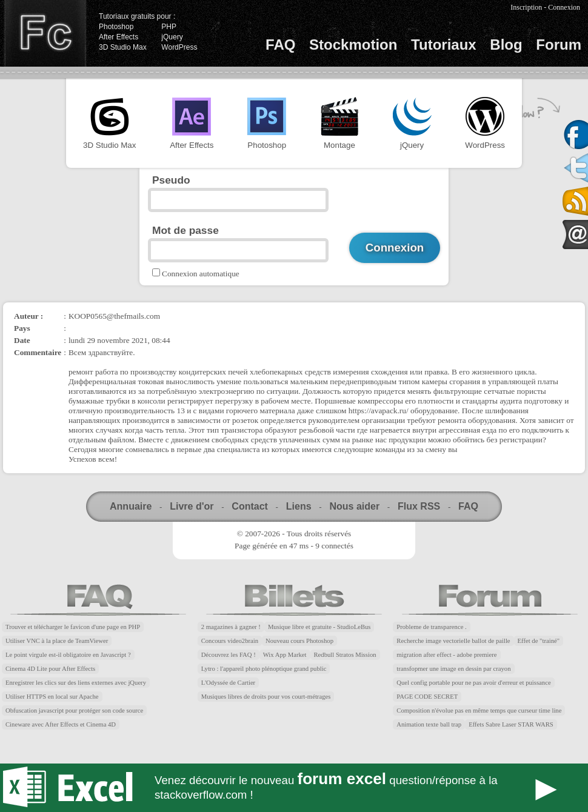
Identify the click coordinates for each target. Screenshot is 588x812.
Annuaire (131, 506)
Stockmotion (353, 44)
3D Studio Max (123, 47)
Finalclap (45, 33)
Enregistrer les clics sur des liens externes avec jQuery (75, 682)
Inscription (526, 7)
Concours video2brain (229, 640)
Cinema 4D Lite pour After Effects (50, 668)
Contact (250, 506)
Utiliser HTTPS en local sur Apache (52, 696)
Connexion (564, 7)
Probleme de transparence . (431, 627)
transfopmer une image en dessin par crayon (453, 668)
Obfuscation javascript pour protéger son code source (74, 710)
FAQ (280, 44)
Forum (558, 44)
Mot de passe (185, 230)
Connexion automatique (200, 273)
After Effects (118, 37)
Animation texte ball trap (428, 724)
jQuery (171, 37)
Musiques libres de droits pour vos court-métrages (266, 696)
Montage (339, 123)
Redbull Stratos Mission (345, 654)
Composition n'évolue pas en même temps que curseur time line (478, 710)
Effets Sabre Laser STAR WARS (511, 724)
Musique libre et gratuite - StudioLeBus (319, 627)
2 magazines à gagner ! (231, 627)
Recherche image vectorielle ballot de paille (453, 640)
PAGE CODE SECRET (427, 696)
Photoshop (116, 26)
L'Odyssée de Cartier (228, 682)
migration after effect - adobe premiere (446, 654)
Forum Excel (294, 788)
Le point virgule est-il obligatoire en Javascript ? (68, 654)
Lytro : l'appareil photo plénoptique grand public (264, 668)
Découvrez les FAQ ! (228, 654)
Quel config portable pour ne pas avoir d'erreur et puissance (473, 682)
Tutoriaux (443, 44)
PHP (168, 26)
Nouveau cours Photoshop (299, 640)
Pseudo (171, 180)
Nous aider (354, 506)
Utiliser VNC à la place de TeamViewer (56, 640)
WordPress (179, 47)
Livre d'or (191, 506)
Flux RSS (419, 506)
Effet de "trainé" (539, 640)
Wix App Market (285, 654)
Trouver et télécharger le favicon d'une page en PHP (72, 627)
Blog (506, 44)
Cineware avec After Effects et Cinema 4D (60, 724)
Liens (299, 506)
